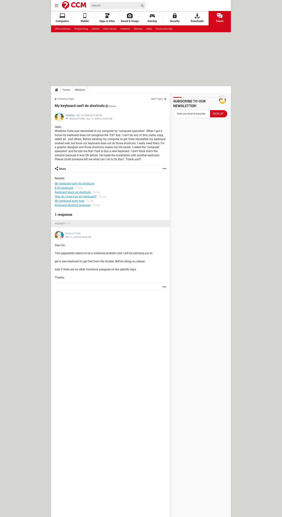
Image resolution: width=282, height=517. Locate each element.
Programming (81, 28)
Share (62, 168)
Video (149, 28)
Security (175, 18)
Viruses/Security (163, 28)
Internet (95, 28)
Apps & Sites (107, 18)
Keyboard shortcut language (72, 205)
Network (138, 28)
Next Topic (157, 98)
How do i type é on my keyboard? (76, 196)
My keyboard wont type (69, 201)
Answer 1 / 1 (62, 223)
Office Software (63, 28)
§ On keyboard (64, 188)
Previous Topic (66, 98)
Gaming (152, 18)
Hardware (125, 28)
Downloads (197, 18)
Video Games (110, 28)
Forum (220, 18)
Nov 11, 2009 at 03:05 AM (99, 118)
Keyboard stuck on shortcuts (73, 192)
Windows (80, 89)
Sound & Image (130, 18)
